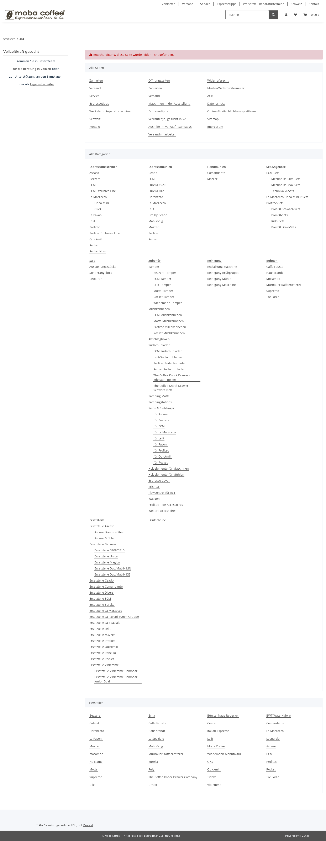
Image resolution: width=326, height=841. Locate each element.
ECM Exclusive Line (102, 191)
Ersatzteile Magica (107, 562)
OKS (210, 762)
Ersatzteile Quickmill (103, 647)
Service (205, 4)
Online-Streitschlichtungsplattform (231, 111)
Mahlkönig (155, 221)
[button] (286, 14)
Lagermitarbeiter (42, 84)
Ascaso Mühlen (105, 538)
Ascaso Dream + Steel (109, 532)
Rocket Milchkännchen (169, 333)
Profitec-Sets (275, 203)
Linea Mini (101, 203)
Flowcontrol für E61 (161, 493)
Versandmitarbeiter (162, 134)
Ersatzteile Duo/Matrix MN (112, 568)
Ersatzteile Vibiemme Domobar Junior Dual (115, 679)
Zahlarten (168, 4)
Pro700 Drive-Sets (283, 227)
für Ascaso (160, 414)
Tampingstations (160, 402)
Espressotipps (226, 4)
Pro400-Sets (279, 215)
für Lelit (158, 438)
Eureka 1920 (156, 185)
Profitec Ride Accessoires (165, 505)
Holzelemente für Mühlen (166, 474)
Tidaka (211, 777)
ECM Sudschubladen (167, 351)
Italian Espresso (218, 731)
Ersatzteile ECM (100, 598)
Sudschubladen (159, 345)
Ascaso (94, 173)
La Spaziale (156, 739)
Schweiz (296, 4)
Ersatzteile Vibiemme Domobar (115, 671)
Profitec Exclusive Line (104, 233)
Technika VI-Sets (282, 191)
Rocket (94, 245)
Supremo (272, 291)
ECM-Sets (272, 173)
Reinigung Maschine (221, 285)
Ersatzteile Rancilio (102, 653)
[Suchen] (247, 14)
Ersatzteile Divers (101, 592)
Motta (93, 769)
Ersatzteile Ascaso (101, 526)
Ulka (92, 785)
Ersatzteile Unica (106, 556)
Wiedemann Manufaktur (224, 754)
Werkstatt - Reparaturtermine (263, 4)
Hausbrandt (274, 273)
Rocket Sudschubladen (169, 369)
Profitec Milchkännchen (169, 327)
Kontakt (314, 4)
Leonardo (272, 739)
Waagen (154, 499)
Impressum (215, 127)
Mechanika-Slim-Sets (285, 179)
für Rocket (160, 462)
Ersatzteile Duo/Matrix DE (112, 574)
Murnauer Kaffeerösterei (283, 285)
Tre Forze (272, 297)
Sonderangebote (100, 273)
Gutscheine (158, 520)
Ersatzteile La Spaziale (104, 623)
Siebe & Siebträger (161, 408)
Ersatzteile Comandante (106, 586)
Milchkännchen (159, 309)
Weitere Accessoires (162, 511)
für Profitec (161, 450)
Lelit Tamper (162, 285)
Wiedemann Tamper (167, 303)
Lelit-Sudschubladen (167, 357)
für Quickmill (162, 456)
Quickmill (95, 239)
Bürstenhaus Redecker (223, 715)
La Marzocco (98, 197)
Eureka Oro (156, 191)
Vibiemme (214, 785)
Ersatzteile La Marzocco (105, 611)
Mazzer (153, 227)
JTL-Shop (304, 835)
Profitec (94, 227)
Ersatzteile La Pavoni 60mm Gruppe (114, 617)
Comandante (216, 173)
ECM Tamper (162, 279)
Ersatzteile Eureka (101, 605)
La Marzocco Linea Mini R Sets (287, 197)
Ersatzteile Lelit (100, 629)
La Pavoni (95, 215)
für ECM (159, 426)
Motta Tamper (163, 291)
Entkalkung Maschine (222, 267)
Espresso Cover (159, 481)
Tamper (153, 267)
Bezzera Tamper (164, 273)
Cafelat (94, 723)
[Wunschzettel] (295, 14)
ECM (92, 185)
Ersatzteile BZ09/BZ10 (109, 550)
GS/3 (97, 209)
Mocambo (273, 279)
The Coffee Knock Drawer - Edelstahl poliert (171, 377)
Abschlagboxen (159, 339)
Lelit (92, 221)
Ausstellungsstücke (102, 267)
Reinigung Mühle (219, 279)
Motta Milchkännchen (168, 321)
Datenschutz (216, 103)
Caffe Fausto (274, 267)
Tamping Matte (159, 396)
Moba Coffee (216, 746)
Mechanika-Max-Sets (285, 185)
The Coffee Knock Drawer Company (172, 777)
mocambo (96, 754)
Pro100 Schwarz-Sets (285, 209)
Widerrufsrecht (217, 80)
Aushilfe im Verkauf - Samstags (170, 127)
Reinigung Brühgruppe (223, 273)
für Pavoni (160, 444)
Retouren (95, 279)
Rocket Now (97, 251)
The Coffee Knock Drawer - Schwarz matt (171, 388)
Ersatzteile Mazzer (102, 635)
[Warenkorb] (311, 14)
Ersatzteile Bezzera (102, 544)
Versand (188, 4)
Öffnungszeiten (159, 80)
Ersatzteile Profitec (102, 641)
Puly (151, 769)
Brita (151, 715)
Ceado (152, 173)
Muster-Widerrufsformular (225, 88)
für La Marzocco (164, 432)
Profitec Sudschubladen (169, 363)
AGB (210, 96)
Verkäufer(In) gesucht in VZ (167, 119)
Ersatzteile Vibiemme (104, 665)
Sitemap (213, 119)
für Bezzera (161, 420)
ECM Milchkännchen (167, 315)
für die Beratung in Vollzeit (32, 69)
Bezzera (94, 179)
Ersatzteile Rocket (101, 659)
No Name (95, 762)
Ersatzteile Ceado (101, 580)
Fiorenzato (155, 197)
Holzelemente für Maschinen (168, 468)
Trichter (153, 487)
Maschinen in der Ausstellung (169, 103)
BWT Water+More (278, 715)
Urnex (152, 785)
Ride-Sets (277, 221)
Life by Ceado (157, 215)
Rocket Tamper (163, 297)
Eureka (153, 762)
